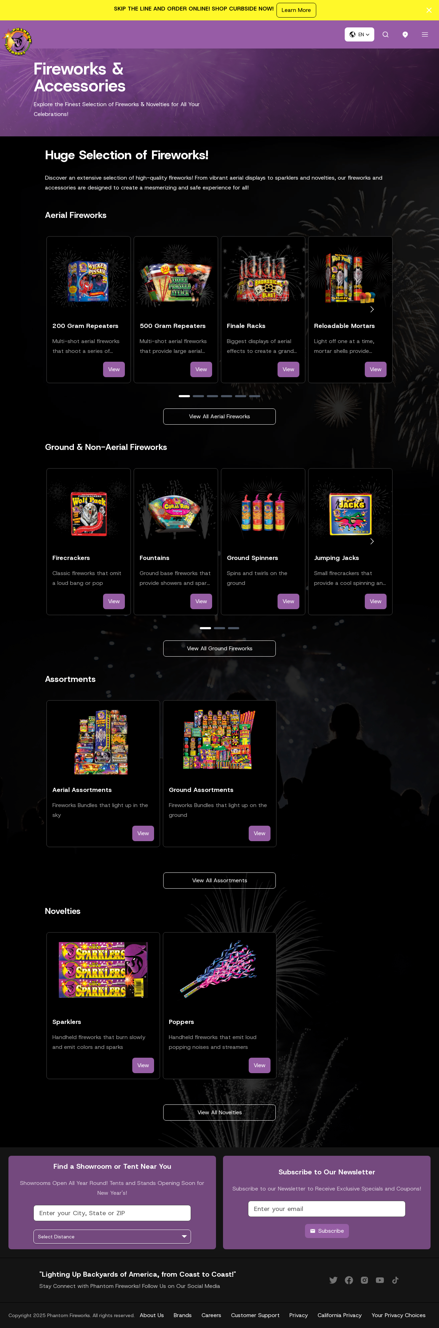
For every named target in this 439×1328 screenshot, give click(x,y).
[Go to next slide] (372, 309)
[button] (359, 34)
